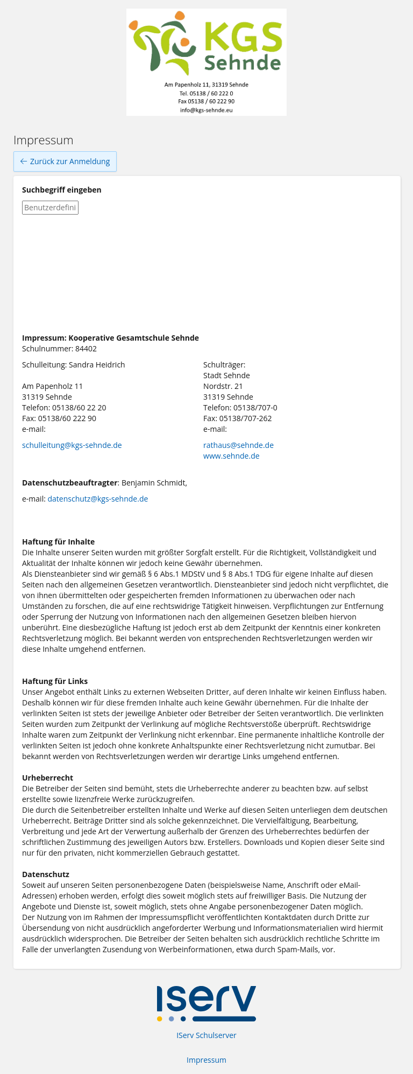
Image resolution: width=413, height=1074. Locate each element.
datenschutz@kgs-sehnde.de (98, 499)
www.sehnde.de (231, 456)
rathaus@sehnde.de (238, 445)
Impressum (206, 1060)
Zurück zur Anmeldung (65, 161)
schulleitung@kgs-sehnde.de (72, 445)
